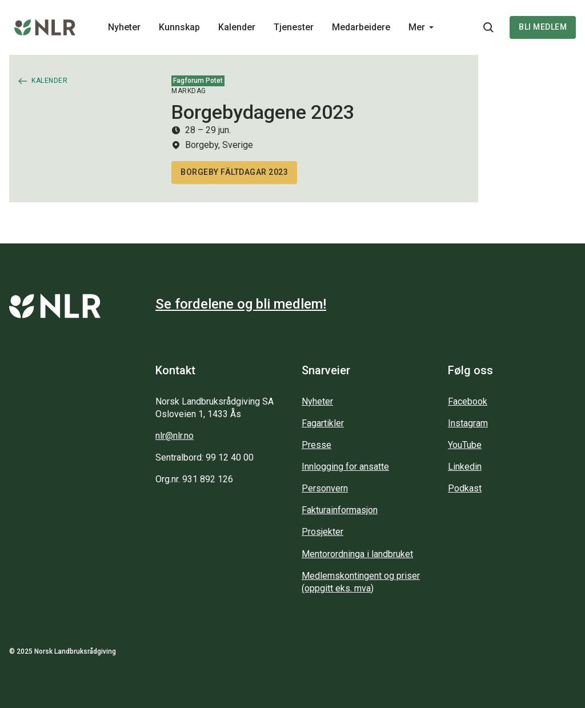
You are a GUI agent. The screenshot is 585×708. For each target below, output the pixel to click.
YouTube (465, 444)
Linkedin (465, 466)
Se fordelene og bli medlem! (240, 304)
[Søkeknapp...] (488, 27)
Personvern (325, 488)
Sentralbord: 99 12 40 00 (204, 457)
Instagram (468, 423)
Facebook (467, 401)
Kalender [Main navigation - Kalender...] (236, 27)
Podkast (465, 488)
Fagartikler (323, 423)
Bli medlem (543, 26)
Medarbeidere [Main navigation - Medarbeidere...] (361, 27)
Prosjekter (322, 531)
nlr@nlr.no (174, 435)
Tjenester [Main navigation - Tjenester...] (294, 27)
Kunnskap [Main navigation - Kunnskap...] (179, 27)
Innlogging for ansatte (345, 466)
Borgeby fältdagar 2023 (234, 172)
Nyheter (317, 401)
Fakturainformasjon (340, 510)
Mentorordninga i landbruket (357, 554)
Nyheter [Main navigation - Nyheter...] (124, 27)
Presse (316, 444)
